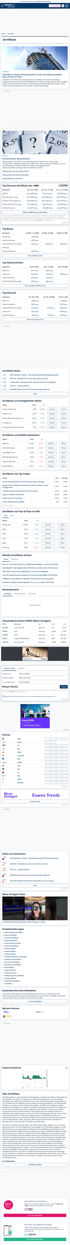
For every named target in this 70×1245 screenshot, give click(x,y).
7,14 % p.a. (49, 274)
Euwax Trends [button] (35, 801)
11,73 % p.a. (63, 304)
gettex (19, 742)
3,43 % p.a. (49, 278)
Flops (12, 515)
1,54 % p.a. (35, 237)
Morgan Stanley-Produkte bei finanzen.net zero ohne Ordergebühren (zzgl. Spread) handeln (30, 696)
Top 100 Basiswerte (8, 682)
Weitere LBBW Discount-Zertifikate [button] (35, 212)
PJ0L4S (4, 638)
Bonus (64, 409)
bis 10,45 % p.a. (47, 197)
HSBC (19, 752)
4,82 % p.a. (49, 281)
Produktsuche (6, 674)
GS (18, 745)
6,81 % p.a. (35, 304)
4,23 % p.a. (35, 244)
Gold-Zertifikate (10, 949)
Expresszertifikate (11, 940)
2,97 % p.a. (35, 240)
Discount (52, 409)
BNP (19, 739)
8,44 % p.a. (35, 274)
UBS (18, 776)
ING (18, 749)
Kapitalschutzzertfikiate (13, 959)
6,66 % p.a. (64, 308)
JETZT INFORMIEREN (35, 1215)
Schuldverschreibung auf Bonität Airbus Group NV (20, 491)
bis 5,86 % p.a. (63, 204)
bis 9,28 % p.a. (63, 194)
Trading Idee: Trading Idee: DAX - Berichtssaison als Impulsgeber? (33, 382)
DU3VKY (5, 628)
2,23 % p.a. (35, 308)
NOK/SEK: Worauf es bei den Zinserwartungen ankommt (30, 389)
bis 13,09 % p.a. (32, 197)
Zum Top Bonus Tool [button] (35, 256)
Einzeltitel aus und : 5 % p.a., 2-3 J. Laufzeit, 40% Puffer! (28, 582)
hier (56, 690)
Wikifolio (20, 783)
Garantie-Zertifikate (11, 946)
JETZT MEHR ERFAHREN (35, 1239)
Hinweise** (39, 220)
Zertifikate (11, 34)
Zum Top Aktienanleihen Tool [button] (35, 286)
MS (18, 769)
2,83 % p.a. (35, 301)
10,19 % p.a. (63, 312)
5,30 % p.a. (64, 315)
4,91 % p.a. (35, 312)
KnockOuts (32, 594)
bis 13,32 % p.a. (47, 201)
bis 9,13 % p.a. (48, 194)
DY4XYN (5, 635)
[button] (55, 5)
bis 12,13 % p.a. (62, 201)
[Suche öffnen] (62, 5)
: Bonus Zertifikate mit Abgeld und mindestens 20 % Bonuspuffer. (28, 579)
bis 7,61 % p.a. (33, 208)
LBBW (19, 762)
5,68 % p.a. (49, 271)
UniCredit (20, 756)
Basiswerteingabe (7, 678)
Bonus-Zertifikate (11, 935)
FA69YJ (4, 631)
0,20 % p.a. (49, 244)
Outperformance (11, 973)
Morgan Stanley (9, 668)
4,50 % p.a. (35, 281)
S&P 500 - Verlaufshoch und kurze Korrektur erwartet (29, 379)
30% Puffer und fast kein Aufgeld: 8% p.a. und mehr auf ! (25, 571)
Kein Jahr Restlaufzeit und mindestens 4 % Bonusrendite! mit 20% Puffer (30, 575)
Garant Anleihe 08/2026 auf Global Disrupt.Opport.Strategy (23, 482)
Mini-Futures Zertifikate (13, 965)
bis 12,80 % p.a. (32, 194)
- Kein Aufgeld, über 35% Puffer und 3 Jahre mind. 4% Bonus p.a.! (30, 568)
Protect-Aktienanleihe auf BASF (13, 502)
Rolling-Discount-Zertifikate (14, 976)
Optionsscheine (19, 594)
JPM (18, 759)
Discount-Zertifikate (12, 938)
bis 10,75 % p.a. (62, 197)
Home (3, 34)
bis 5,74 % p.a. (48, 204)
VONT (19, 779)
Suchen (63, 687)
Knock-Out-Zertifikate (12, 962)
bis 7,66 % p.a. (33, 204)
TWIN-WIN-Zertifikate (12, 981)
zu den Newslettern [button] (35, 1001)
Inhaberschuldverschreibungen (16, 957)
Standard (21, 668)
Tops (5, 515)
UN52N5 (5, 642)
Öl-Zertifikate (9, 967)
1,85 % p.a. (35, 315)
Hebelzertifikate (10, 951)
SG (18, 773)
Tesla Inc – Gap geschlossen (20, 386)
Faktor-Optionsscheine (13, 943)
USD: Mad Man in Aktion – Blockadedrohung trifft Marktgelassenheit (34, 375)
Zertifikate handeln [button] (35, 1165)
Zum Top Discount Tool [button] (35, 319)
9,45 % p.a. (35, 251)
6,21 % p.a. (35, 271)
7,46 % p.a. (64, 301)
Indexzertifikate (10, 954)
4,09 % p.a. (64, 274)
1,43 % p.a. (50, 315)
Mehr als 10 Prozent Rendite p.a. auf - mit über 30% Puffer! (30, 564)
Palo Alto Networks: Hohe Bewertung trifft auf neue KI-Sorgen (32, 881)
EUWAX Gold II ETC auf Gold (12, 498)
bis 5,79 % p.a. (63, 208)
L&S (18, 766)
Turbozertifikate (10, 978)
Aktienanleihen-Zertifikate (14, 932)
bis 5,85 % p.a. (48, 208)
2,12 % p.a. (50, 308)
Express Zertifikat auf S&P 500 (13, 495)
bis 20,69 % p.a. (32, 201)
